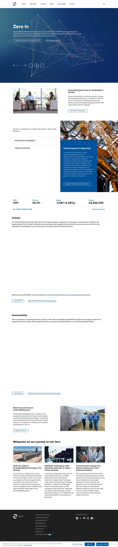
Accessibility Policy (41, 520)
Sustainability (61, 4)
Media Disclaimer (40, 523)
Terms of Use (39, 529)
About (24, 4)
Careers (71, 4)
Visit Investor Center (98, 209)
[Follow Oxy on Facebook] (92, 518)
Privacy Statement (41, 526)
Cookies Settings (77, 544)
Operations (33, 4)
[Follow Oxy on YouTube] (84, 518)
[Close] (115, 544)
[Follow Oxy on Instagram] (88, 518)
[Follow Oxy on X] (81, 518)
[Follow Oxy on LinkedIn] (77, 518)
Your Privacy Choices (43, 534)
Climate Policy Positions (45, 295)
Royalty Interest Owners (42, 515)
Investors (43, 4)
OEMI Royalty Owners (42, 517)
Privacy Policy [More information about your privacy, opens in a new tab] (28, 545)
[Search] (104, 4)
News (52, 4)
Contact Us (38, 531)
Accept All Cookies (102, 544)
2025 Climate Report (52, 40)
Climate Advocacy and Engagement (69, 295)
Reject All (89, 544)
